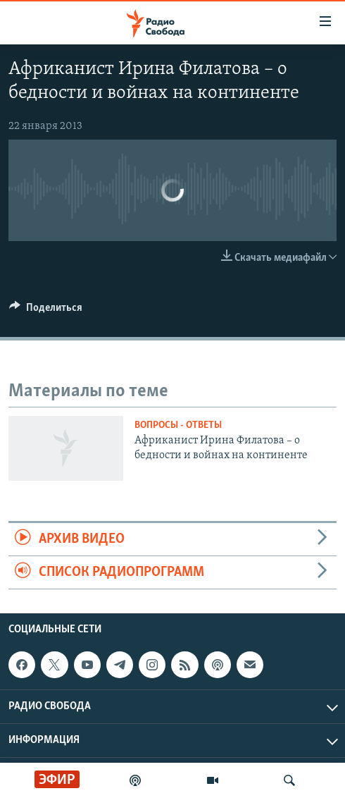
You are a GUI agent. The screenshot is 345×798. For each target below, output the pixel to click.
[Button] (45, 310)
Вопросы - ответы (178, 425)
